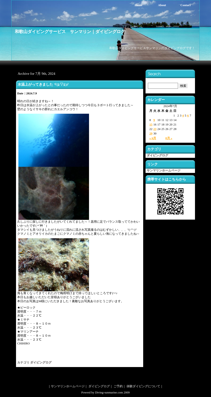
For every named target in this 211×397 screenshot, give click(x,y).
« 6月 (152, 138)
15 (150, 124)
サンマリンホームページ (163, 170)
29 (150, 133)
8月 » (168, 138)
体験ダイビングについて (143, 386)
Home (138, 5)
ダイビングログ (41, 362)
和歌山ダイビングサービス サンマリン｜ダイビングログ (70, 31)
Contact (185, 5)
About (162, 5)
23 (154, 129)
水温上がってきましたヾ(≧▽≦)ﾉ (43, 84)
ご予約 (118, 386)
